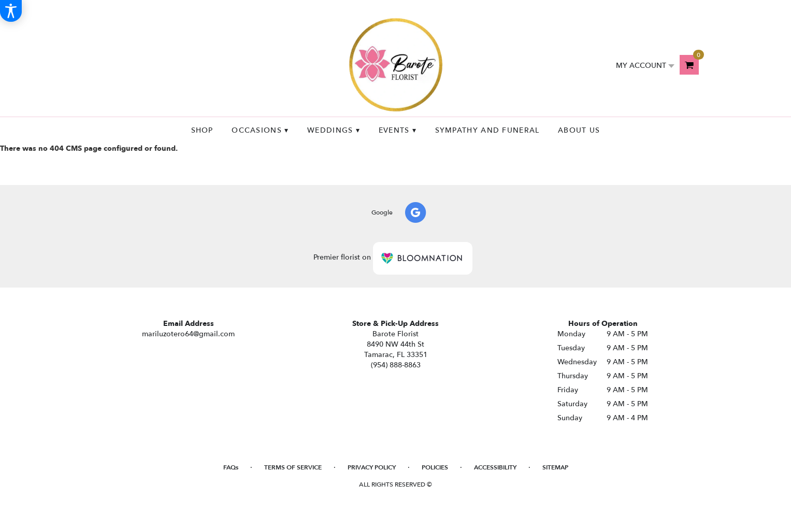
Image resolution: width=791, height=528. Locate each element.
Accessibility (495, 467)
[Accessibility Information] (11, 11)
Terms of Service (293, 467)
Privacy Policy (372, 467)
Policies (435, 467)
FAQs (230, 467)
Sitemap (555, 467)
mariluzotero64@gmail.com (188, 334)
